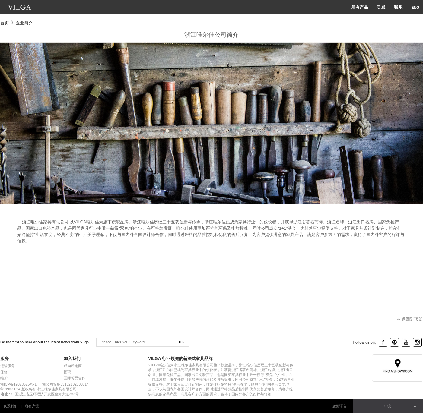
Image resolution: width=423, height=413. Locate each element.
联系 (398, 7)
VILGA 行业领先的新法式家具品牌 (180, 358)
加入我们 (72, 358)
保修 (4, 372)
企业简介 (24, 22)
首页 (4, 22)
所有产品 (359, 7)
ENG (415, 7)
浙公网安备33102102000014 (65, 384)
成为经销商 (73, 366)
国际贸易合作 (74, 378)
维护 (4, 378)
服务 (4, 358)
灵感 (381, 7)
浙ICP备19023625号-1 (18, 384)
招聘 (67, 372)
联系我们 (10, 406)
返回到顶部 (409, 319)
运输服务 (7, 366)
